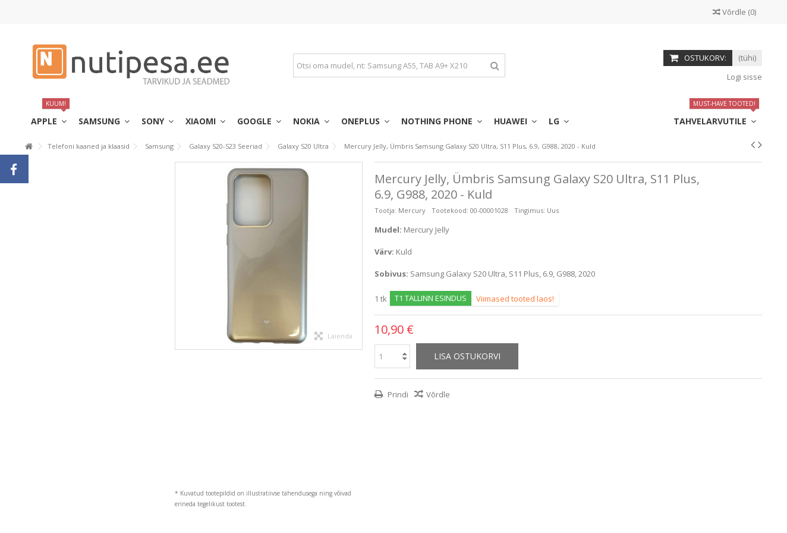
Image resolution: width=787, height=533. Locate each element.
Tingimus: (529, 210)
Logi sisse (743, 76)
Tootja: (385, 210)
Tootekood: (450, 210)
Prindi (397, 394)
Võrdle (438, 394)
